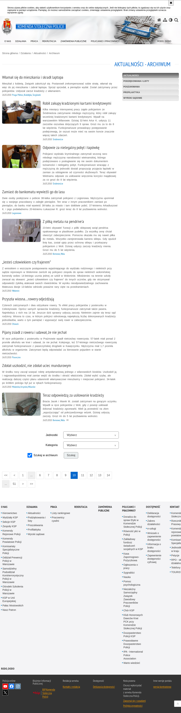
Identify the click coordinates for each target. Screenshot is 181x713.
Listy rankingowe (61, 513)
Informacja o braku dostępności (154, 547)
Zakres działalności (153, 522)
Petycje (175, 555)
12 (90, 474)
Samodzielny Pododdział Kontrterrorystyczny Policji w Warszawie (13, 575)
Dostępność (153, 507)
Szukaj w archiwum (46, 455)
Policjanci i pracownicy (129, 508)
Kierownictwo (9, 513)
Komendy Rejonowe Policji (11, 532)
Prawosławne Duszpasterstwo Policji (132, 644)
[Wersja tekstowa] (171, 20)
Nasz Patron (9, 609)
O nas (4, 507)
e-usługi (151, 528)
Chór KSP (129, 610)
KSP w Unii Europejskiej (9, 599)
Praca (53, 507)
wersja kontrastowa (162, 686)
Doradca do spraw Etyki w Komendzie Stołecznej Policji (133, 521)
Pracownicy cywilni (58, 519)
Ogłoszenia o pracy (131, 566)
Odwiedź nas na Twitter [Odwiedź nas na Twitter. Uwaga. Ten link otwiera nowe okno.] (5, 692)
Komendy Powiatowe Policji (11, 540)
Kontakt (175, 507)
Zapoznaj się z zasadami (134, 700)
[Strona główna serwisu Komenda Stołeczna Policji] (159, 20)
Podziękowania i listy (136, 81)
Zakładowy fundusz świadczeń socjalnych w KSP (133, 544)
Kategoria (52, 445)
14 (107, 474)
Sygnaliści (129, 572)
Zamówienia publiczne (105, 508)
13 (98, 474)
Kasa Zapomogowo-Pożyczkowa (131, 557)
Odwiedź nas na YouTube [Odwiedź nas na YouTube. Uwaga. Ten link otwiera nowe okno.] (5, 686)
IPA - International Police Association (133, 655)
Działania (26, 53)
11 (81, 474)
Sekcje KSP (8, 521)
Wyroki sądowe (132, 98)
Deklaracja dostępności (154, 515)
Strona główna (10, 53)
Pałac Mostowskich (12, 605)
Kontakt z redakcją (71, 686)
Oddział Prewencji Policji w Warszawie (12, 561)
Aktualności (40, 53)
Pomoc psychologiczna (132, 583)
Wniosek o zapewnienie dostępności (154, 536)
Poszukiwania (131, 87)
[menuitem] (7, 40)
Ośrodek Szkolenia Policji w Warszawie (12, 590)
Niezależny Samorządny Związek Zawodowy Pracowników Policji (131, 597)
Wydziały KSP (10, 517)
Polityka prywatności (133, 705)
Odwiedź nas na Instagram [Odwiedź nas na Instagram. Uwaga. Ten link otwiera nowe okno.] (18, 686)
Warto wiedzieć (132, 663)
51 (13, 482)
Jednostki (52, 435)
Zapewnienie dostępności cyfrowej (154, 559)
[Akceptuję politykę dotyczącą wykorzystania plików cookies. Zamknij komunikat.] (171, 3)
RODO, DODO (7, 668)
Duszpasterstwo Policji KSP (132, 634)
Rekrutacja (80, 507)
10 (73, 474)
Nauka (127, 577)
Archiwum (54, 53)
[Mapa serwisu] (165, 20)
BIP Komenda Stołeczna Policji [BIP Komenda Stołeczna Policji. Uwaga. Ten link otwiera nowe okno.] (48, 693)
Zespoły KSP (9, 526)
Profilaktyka (131, 92)
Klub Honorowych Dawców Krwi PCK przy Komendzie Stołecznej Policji (133, 622)
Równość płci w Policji (132, 533)
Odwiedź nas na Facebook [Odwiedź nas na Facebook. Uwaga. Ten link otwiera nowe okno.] (11, 686)
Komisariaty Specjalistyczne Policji (11, 549)
